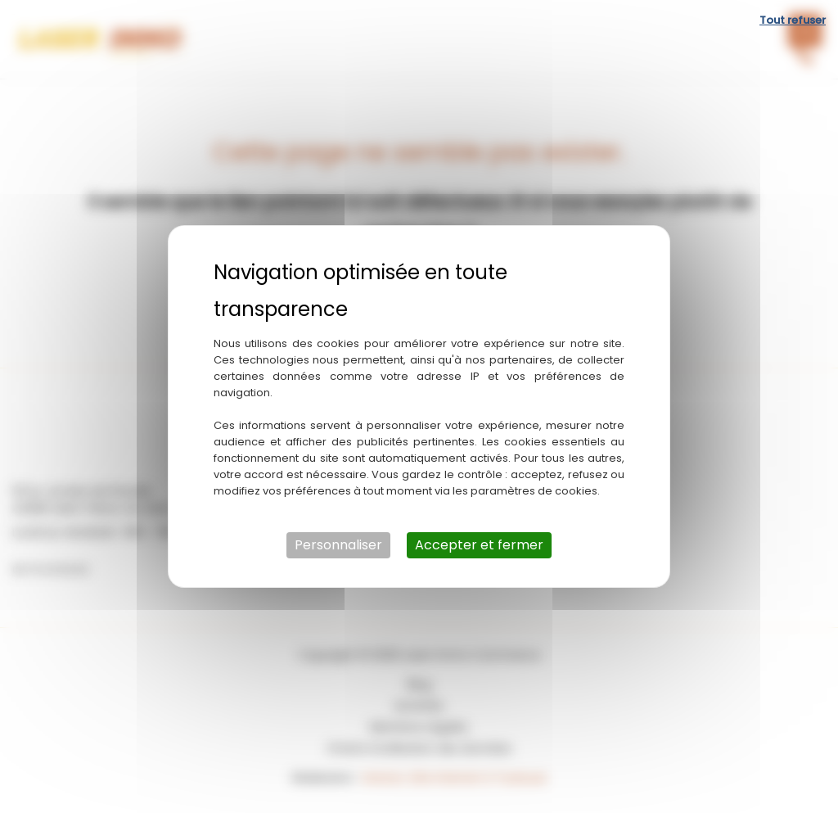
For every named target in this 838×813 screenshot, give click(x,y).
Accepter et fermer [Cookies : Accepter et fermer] (479, 544)
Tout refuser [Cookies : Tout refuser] (792, 20)
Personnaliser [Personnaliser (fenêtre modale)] (338, 544)
